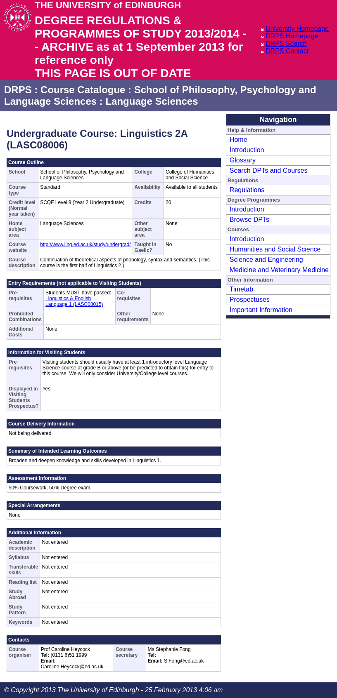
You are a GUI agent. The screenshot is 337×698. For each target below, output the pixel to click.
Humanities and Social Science (275, 249)
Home (238, 139)
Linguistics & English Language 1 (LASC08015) (74, 301)
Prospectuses (250, 299)
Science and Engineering (266, 259)
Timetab (241, 289)
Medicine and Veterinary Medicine (279, 269)
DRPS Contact (287, 50)
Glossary (243, 160)
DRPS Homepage (292, 36)
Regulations (247, 189)
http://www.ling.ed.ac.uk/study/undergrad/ (85, 244)
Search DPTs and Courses (269, 170)
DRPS (18, 89)
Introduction (247, 149)
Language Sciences (151, 101)
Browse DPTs (249, 219)
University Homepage (297, 28)
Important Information (261, 309)
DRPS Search (286, 43)
